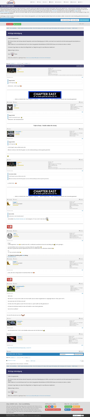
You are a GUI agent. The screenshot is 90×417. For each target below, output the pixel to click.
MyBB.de (16, 414)
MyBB (23, 414)
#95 (82, 210)
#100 (82, 345)
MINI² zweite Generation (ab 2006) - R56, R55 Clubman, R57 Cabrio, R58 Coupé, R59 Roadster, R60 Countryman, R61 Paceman (44, 28)
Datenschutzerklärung (4, 12)
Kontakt (67, 409)
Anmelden (9, 24)
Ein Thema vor (19, 354)
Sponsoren (73, 2)
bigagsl (15, 202)
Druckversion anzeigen (12, 360)
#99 (82, 327)
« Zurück (12, 63)
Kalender (66, 2)
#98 (82, 293)
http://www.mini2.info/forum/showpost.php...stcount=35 (19, 347)
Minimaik (19, 321)
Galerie (51, 2)
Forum (39, 2)
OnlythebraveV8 (20, 286)
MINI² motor (74, 28)
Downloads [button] (58, 2)
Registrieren (17, 24)
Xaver (15, 105)
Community (54, 10)
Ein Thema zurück (11, 354)
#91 (82, 77)
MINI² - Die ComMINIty (11, 28)
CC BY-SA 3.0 (29, 415)
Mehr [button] (80, 2)
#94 (82, 170)
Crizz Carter (18, 131)
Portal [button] (33, 2)
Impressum (76, 406)
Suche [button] (45, 2)
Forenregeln (68, 406)
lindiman (19, 336)
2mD (15, 233)
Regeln (76, 10)
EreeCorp (20, 415)
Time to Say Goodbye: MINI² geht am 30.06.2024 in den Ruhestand (38, 57)
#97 (82, 270)
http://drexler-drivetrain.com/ (20, 218)
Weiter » (26, 63)
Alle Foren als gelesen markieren (53, 409)
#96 (82, 240)
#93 (82, 138)
